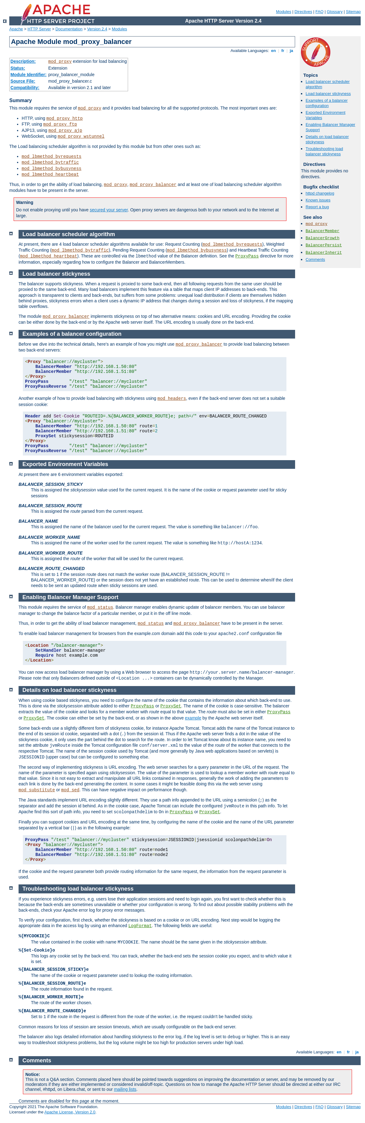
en (273, 50)
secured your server (109, 209)
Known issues (318, 200)
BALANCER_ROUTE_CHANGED (52, 568)
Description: (23, 61)
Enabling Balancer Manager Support (70, 597)
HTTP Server (39, 29)
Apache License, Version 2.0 (69, 1112)
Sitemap (353, 11)
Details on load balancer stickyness (70, 690)
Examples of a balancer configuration (327, 103)
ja (291, 50)
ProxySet (171, 706)
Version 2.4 (97, 29)
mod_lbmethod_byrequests (51, 156)
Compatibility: (25, 87)
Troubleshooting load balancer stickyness (324, 151)
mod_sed (70, 790)
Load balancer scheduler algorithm (69, 234)
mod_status (100, 607)
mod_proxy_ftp (60, 124)
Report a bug (317, 207)
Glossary (334, 11)
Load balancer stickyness (328, 93)
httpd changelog (320, 193)
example (193, 717)
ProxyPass (247, 256)
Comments (315, 259)
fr (283, 50)
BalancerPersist (324, 245)
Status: (18, 68)
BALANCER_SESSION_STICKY (51, 484)
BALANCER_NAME (38, 521)
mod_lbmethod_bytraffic (50, 162)
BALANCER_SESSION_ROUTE (50, 505)
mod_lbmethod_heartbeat (50, 174)
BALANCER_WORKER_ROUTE (51, 553)
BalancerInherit (324, 252)
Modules (283, 11)
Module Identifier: (29, 74)
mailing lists (125, 1089)
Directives (303, 11)
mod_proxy (60, 61)
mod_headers (171, 398)
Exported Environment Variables (65, 464)
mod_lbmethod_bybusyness (51, 168)
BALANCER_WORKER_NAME (49, 537)
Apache (16, 29)
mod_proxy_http (64, 118)
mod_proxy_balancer (153, 184)
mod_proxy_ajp (65, 130)
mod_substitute (37, 790)
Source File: (23, 81)
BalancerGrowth (322, 238)
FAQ (320, 11)
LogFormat (140, 925)
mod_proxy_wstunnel (81, 136)
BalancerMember (322, 231)
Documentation (68, 29)
